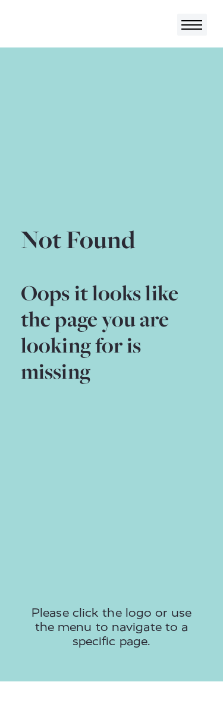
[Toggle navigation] (192, 25)
